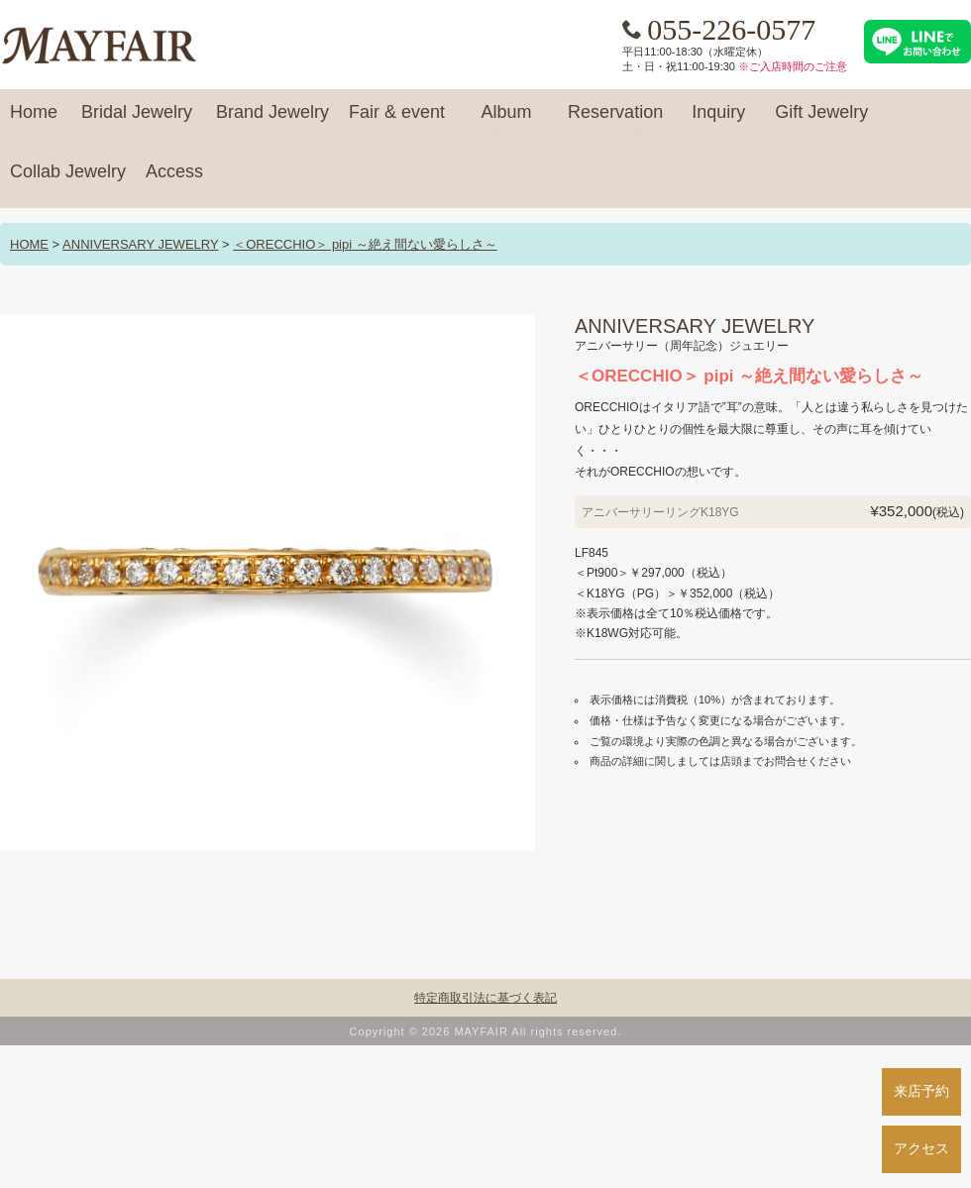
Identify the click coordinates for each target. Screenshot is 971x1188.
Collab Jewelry (68, 180)
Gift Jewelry (821, 121)
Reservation (615, 121)
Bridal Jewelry (136, 121)
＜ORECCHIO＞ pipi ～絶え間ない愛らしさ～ (365, 244)
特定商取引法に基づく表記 (485, 998)
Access (174, 180)
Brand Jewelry (272, 121)
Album (506, 121)
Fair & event (397, 121)
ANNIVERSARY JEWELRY (140, 244)
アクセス (921, 1148)
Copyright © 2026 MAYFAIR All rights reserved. (486, 1031)
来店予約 (921, 1091)
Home (33, 121)
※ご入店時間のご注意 (792, 66)
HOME (29, 244)
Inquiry (718, 121)
